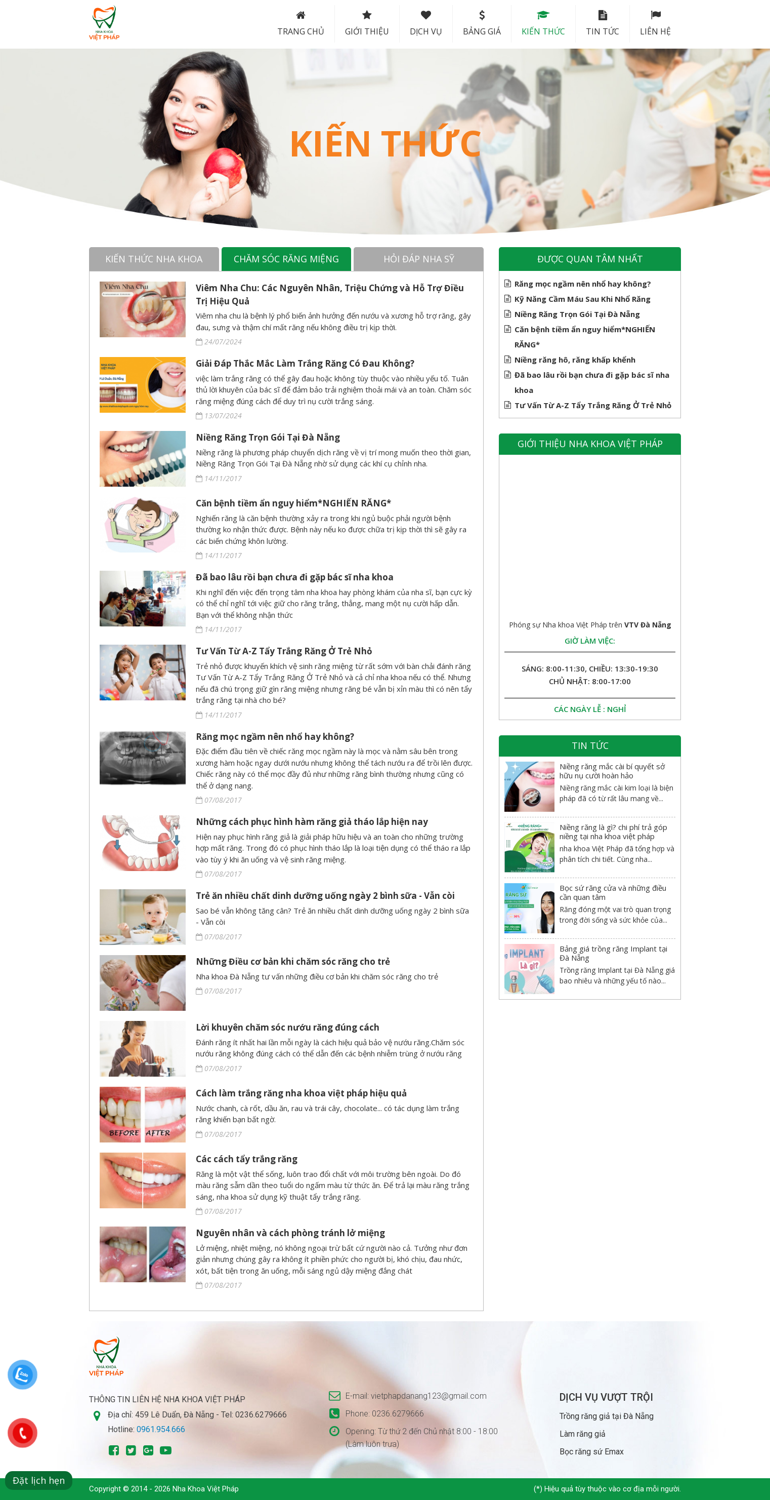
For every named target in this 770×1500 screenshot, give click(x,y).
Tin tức (602, 23)
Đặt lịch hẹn (39, 1480)
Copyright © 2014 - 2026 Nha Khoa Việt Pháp (164, 1488)
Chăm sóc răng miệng (286, 259)
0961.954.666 (161, 1429)
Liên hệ (655, 23)
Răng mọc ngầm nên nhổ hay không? (275, 736)
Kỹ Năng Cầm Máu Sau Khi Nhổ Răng (583, 298)
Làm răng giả (583, 1434)
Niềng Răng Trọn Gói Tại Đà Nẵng (268, 437)
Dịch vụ (426, 23)
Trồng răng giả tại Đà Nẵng (607, 1416)
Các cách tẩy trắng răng (246, 1159)
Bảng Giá (482, 23)
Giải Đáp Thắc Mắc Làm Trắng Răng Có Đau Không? (305, 363)
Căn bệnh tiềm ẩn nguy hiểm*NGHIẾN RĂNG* (293, 503)
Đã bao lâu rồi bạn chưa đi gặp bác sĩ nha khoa (295, 577)
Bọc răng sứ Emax (592, 1451)
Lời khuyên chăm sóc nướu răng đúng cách (287, 1027)
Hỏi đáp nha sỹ (418, 259)
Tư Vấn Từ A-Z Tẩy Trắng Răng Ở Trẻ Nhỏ (284, 651)
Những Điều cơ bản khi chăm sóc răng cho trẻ (293, 961)
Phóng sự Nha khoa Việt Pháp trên (590, 624)
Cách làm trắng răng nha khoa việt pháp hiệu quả (301, 1093)
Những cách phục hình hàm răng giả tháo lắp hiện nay (312, 821)
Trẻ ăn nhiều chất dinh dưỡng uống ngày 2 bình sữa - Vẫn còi (325, 895)
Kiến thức (543, 23)
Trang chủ (300, 23)
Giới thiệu (367, 23)
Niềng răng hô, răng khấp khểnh (575, 359)
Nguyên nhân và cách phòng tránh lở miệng (290, 1233)
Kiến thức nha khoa (153, 259)
